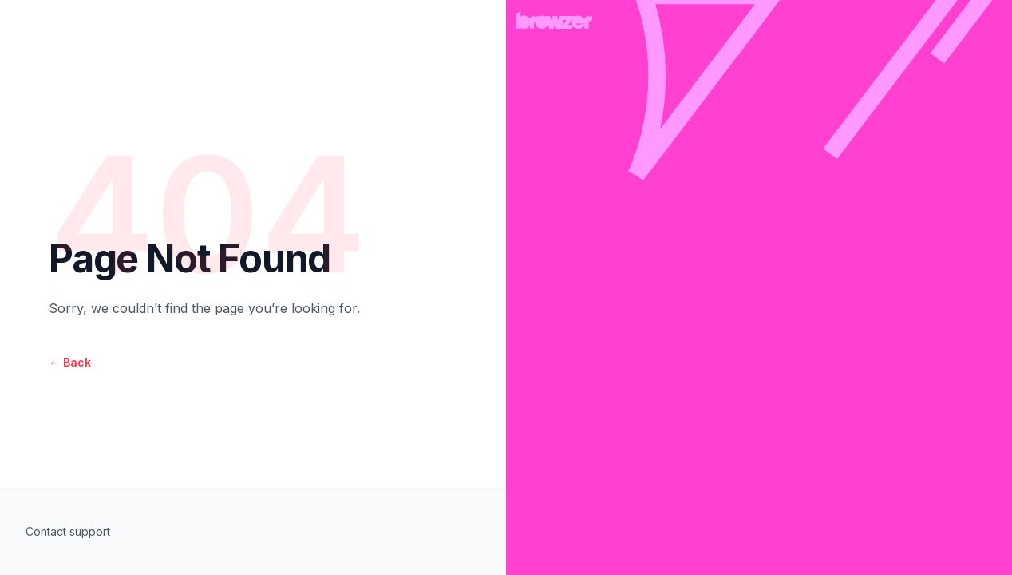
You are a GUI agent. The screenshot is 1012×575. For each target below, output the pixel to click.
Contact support (68, 531)
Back (70, 362)
